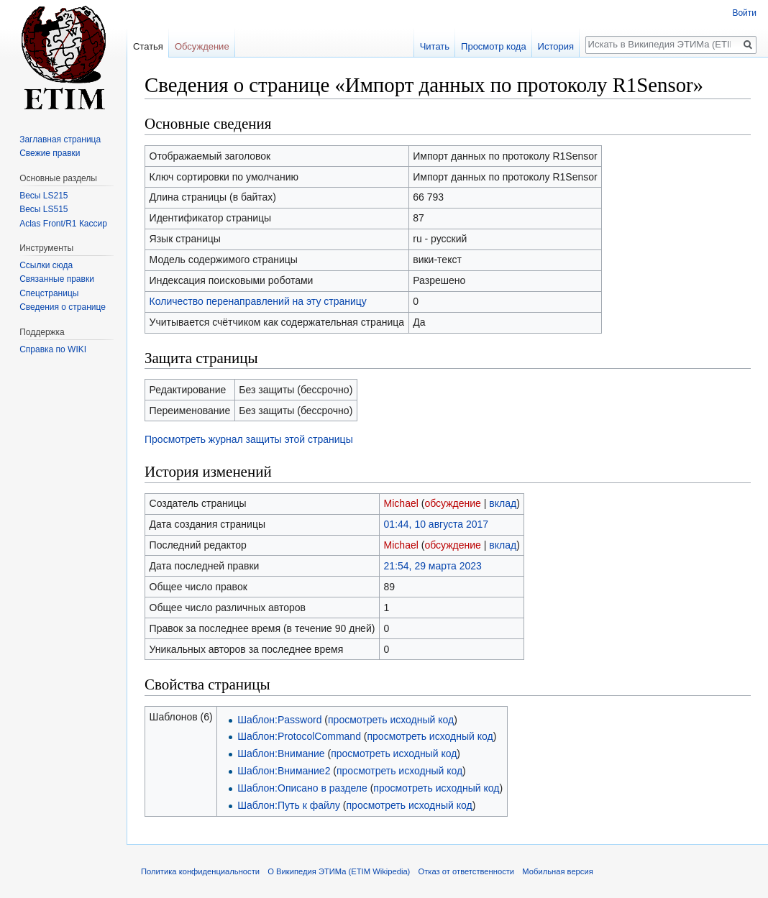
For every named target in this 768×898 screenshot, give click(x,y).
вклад (502, 503)
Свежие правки (49, 153)
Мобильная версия (557, 871)
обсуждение (452, 503)
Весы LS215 (43, 196)
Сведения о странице (62, 307)
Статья (148, 46)
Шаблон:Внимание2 (283, 770)
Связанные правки (56, 279)
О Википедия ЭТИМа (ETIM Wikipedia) (339, 871)
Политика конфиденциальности (200, 871)
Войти (744, 13)
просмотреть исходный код (391, 719)
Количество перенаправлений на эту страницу (258, 301)
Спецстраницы (48, 293)
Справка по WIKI (52, 349)
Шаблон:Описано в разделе (302, 788)
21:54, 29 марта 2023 (433, 566)
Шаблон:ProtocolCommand (299, 736)
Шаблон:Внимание (280, 753)
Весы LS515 (43, 209)
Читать (434, 46)
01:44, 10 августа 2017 (436, 524)
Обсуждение (202, 46)
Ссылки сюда (46, 265)
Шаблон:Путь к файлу (288, 805)
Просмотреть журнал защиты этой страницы (249, 439)
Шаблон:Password (279, 719)
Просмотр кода (493, 46)
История (556, 46)
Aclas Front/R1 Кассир (63, 224)
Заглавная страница (60, 139)
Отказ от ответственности (467, 871)
